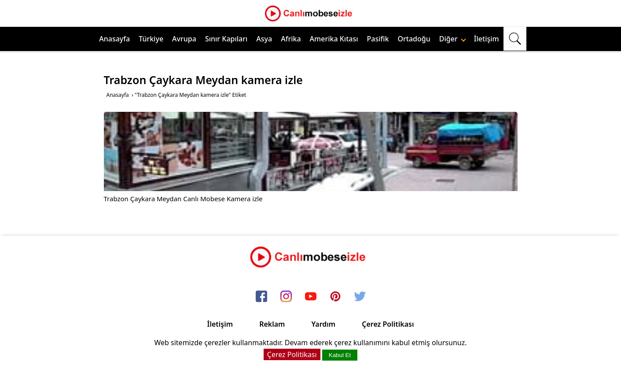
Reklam (272, 324)
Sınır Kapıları (226, 39)
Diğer (452, 39)
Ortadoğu (414, 39)
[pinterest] (335, 297)
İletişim (486, 39)
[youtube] (310, 297)
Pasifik (378, 39)
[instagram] (286, 297)
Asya (264, 39)
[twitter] (360, 297)
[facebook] (261, 297)
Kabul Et (340, 355)
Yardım (323, 324)
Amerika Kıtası (334, 39)
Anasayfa (114, 39)
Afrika (291, 39)
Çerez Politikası (388, 324)
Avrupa (184, 39)
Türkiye (151, 39)
